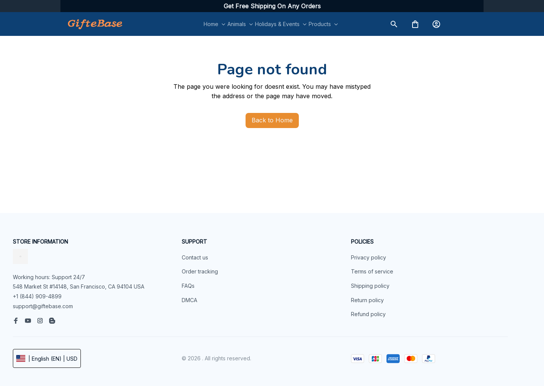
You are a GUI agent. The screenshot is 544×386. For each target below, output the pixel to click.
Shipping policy (370, 286)
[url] (272, 6)
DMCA (189, 300)
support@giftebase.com (43, 306)
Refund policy (368, 314)
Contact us (195, 257)
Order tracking (200, 271)
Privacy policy (368, 257)
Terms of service (372, 271)
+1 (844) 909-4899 (37, 296)
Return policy (367, 300)
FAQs (188, 286)
